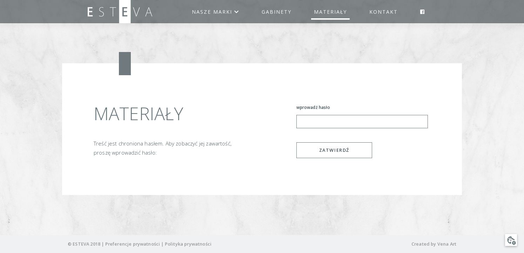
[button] (511, 240)
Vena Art (446, 244)
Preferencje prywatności (132, 244)
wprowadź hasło (313, 107)
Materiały (330, 11)
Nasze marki (215, 11)
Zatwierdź (334, 150)
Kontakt (383, 11)
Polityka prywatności (188, 244)
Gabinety (276, 11)
